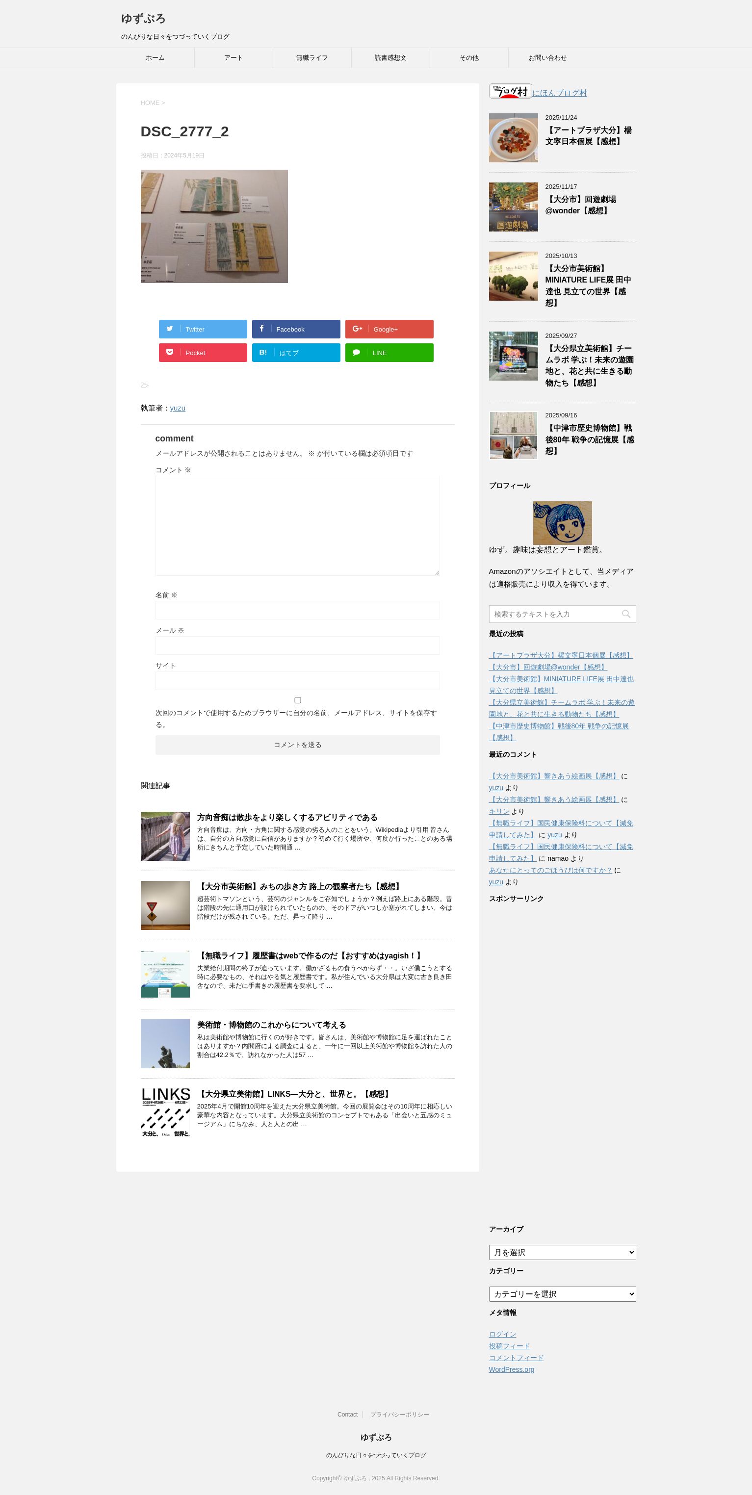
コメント (174, 470)
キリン (499, 811)
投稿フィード (509, 1346)
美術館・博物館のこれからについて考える (271, 1025)
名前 (167, 595)
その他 (469, 57)
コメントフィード (516, 1358)
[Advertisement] (562, 1061)
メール (170, 630)
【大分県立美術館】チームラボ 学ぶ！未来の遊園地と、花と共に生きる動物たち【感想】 (589, 365)
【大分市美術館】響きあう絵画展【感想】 (554, 776)
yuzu (178, 408)
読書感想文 (391, 57)
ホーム (155, 57)
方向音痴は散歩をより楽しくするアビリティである (287, 817)
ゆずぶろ (143, 18)
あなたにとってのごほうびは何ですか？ (551, 870)
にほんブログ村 (538, 93)
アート (233, 57)
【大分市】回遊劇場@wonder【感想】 (580, 205)
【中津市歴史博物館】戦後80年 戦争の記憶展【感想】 (590, 439)
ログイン (503, 1334)
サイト (166, 666)
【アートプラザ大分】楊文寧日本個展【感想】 (588, 136)
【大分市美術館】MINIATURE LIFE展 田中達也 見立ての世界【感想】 (588, 285)
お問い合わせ (548, 57)
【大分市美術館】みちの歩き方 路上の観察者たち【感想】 (300, 886)
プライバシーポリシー (399, 1414)
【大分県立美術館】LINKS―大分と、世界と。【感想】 (294, 1094)
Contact (347, 1414)
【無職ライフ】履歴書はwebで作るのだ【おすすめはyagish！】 (311, 956)
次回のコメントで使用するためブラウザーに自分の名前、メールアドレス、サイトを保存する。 (296, 718)
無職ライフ (312, 57)
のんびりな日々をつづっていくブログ (376, 1455)
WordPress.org (512, 1369)
